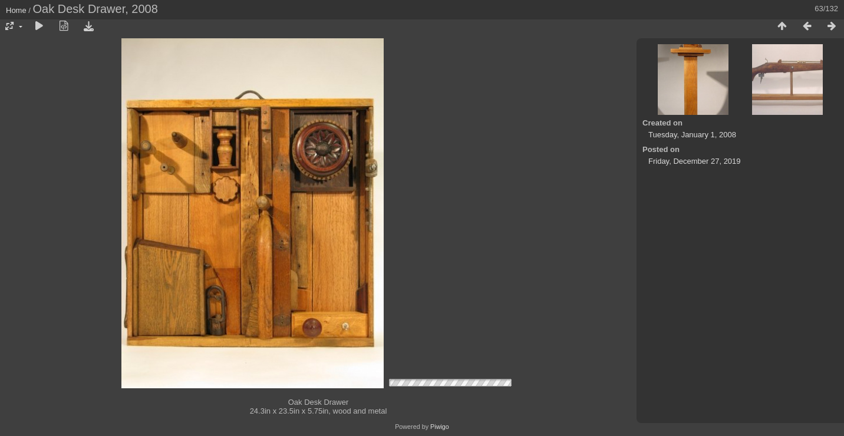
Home (16, 10)
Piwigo (439, 426)
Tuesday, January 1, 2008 (692, 134)
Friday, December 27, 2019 (694, 161)
